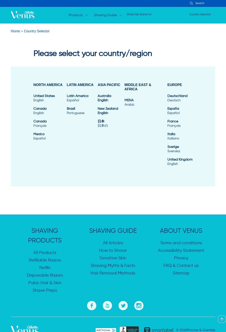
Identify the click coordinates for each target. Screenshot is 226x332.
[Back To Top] (222, 319)
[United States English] (47, 98)
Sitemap (181, 273)
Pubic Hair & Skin (44, 283)
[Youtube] (107, 305)
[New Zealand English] (109, 111)
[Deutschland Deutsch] (180, 98)
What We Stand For (139, 14)
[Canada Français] (47, 123)
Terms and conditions (181, 243)
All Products (44, 253)
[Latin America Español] (80, 98)
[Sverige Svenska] (180, 149)
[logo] (22, 15)
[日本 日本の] (109, 123)
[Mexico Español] (47, 136)
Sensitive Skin (113, 258)
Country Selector (200, 14)
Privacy (181, 258)
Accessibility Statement (181, 250)
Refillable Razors (45, 260)
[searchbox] (209, 3)
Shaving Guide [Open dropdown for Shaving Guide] (105, 15)
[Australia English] (109, 98)
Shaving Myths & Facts (113, 265)
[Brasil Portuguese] (80, 111)
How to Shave (113, 250)
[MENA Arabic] (144, 102)
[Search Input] (191, 4)
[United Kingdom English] (180, 162)
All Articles (113, 243)
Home (15, 31)
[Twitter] (123, 305)
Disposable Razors (45, 275)
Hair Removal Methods (112, 273)
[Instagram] (139, 305)
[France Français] (180, 123)
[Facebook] (91, 305)
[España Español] (180, 111)
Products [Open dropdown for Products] (76, 15)
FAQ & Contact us (181, 265)
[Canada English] (47, 111)
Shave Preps (45, 290)
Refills (44, 268)
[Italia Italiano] (180, 136)
